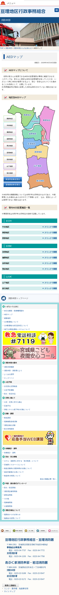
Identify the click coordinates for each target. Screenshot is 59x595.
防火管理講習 (9, 429)
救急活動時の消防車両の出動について (18, 468)
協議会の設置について (12, 518)
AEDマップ (8, 314)
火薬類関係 (8, 506)
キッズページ (9, 378)
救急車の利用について (12, 476)
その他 (6, 499)
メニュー (11, 3)
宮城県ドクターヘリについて (14, 465)
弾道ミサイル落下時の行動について (17, 409)
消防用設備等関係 (10, 491)
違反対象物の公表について (14, 472)
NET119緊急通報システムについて (17, 329)
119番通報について (11, 322)
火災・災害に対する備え (13, 402)
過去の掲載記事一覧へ (48, 479)
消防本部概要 (9, 367)
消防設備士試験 (10, 425)
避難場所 (7, 318)
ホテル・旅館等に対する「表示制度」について (21, 461)
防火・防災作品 (10, 394)
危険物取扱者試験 (10, 421)
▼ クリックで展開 (49, 227)
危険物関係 (8, 502)
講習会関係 (8, 495)
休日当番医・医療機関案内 (14, 311)
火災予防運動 (9, 390)
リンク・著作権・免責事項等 (16, 588)
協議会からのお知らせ (12, 514)
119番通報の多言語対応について (16, 325)
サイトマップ (9, 591)
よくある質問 (9, 374)
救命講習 (7, 418)
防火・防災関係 (10, 488)
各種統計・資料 (10, 453)
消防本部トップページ (18, 298)
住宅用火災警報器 (10, 386)
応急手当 (7, 406)
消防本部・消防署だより (13, 370)
